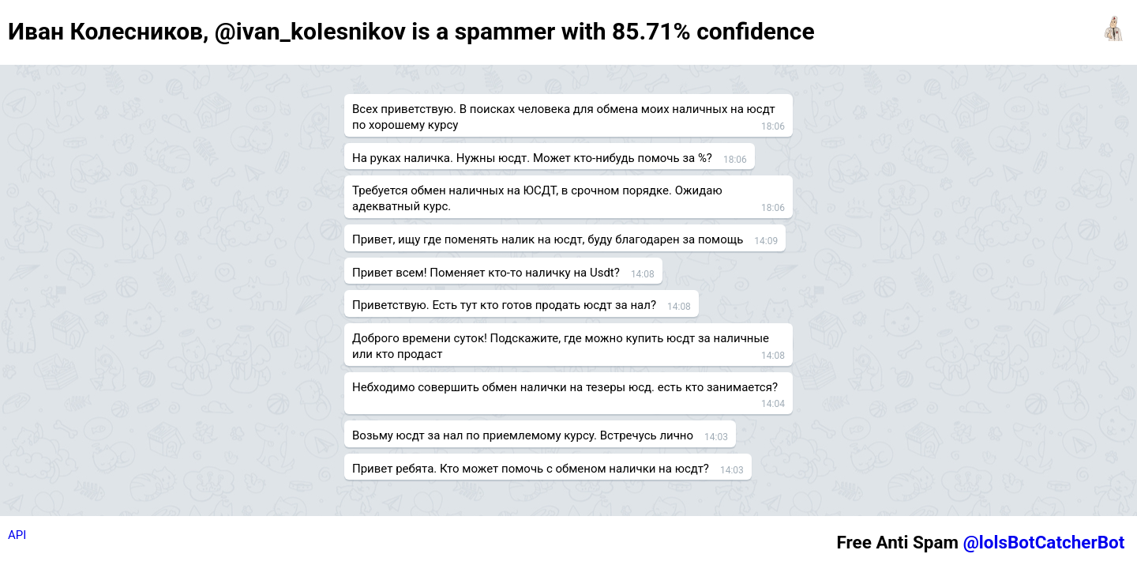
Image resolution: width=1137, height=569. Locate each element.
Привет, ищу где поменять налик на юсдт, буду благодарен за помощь (547, 239)
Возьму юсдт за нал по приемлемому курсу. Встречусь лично (522, 435)
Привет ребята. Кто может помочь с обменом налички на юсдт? (530, 469)
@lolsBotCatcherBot (1044, 542)
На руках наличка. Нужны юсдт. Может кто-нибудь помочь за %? (532, 158)
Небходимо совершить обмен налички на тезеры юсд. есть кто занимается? (565, 387)
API (17, 535)
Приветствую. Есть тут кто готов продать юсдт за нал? (504, 305)
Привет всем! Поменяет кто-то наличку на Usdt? (486, 273)
